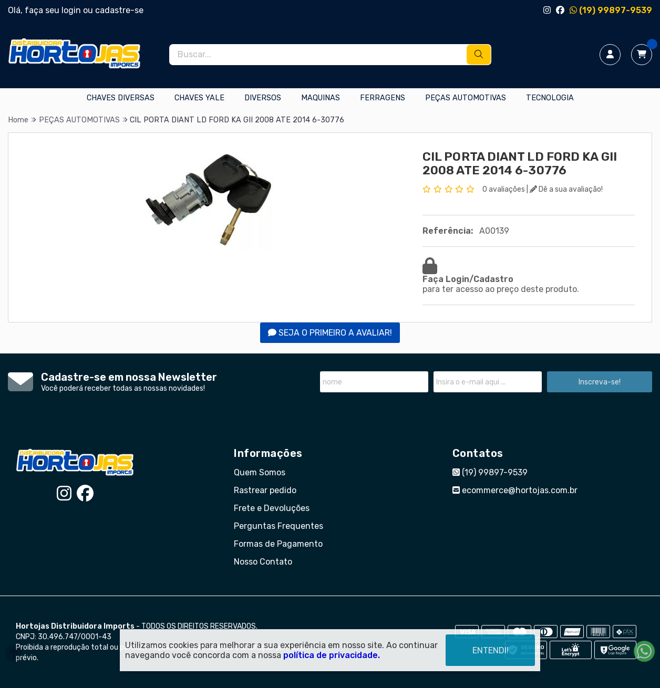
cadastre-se (119, 10)
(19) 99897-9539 (611, 10)
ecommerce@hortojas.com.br (515, 490)
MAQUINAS (320, 97)
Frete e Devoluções (272, 508)
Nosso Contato (263, 562)
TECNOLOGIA (550, 97)
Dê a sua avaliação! (566, 189)
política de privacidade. (331, 654)
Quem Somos (259, 472)
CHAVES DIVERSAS (120, 97)
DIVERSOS (262, 97)
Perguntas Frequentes (278, 526)
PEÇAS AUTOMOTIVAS (465, 97)
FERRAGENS (382, 97)
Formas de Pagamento (278, 544)
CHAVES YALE (199, 97)
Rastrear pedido (265, 490)
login (72, 10)
